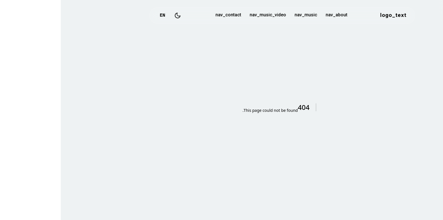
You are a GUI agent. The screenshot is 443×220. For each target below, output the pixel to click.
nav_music (245, 15)
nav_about (276, 15)
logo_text (332, 15)
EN (102, 15)
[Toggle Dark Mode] (117, 15)
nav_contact (168, 15)
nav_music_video (207, 15)
